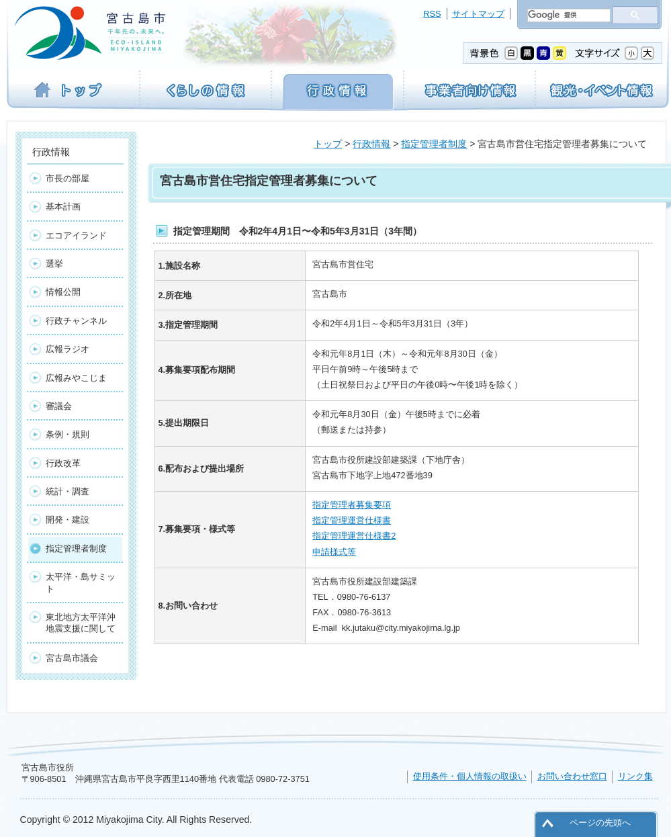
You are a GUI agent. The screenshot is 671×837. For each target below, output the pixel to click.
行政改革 (63, 463)
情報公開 (63, 292)
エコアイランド (76, 235)
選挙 (54, 264)
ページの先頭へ (600, 823)
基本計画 (63, 207)
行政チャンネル (76, 321)
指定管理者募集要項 (351, 505)
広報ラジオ (67, 349)
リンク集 (635, 776)
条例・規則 (67, 434)
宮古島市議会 (72, 658)
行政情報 (371, 143)
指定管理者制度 (434, 143)
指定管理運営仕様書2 (354, 536)
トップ (328, 143)
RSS (432, 14)
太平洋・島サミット (81, 582)
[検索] (567, 15)
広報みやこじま (76, 378)
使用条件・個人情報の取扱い (470, 776)
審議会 (59, 406)
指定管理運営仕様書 (351, 520)
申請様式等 (334, 552)
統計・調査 (67, 491)
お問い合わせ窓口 (572, 776)
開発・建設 (67, 520)
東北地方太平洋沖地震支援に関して (81, 622)
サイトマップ (478, 14)
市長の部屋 (67, 178)
